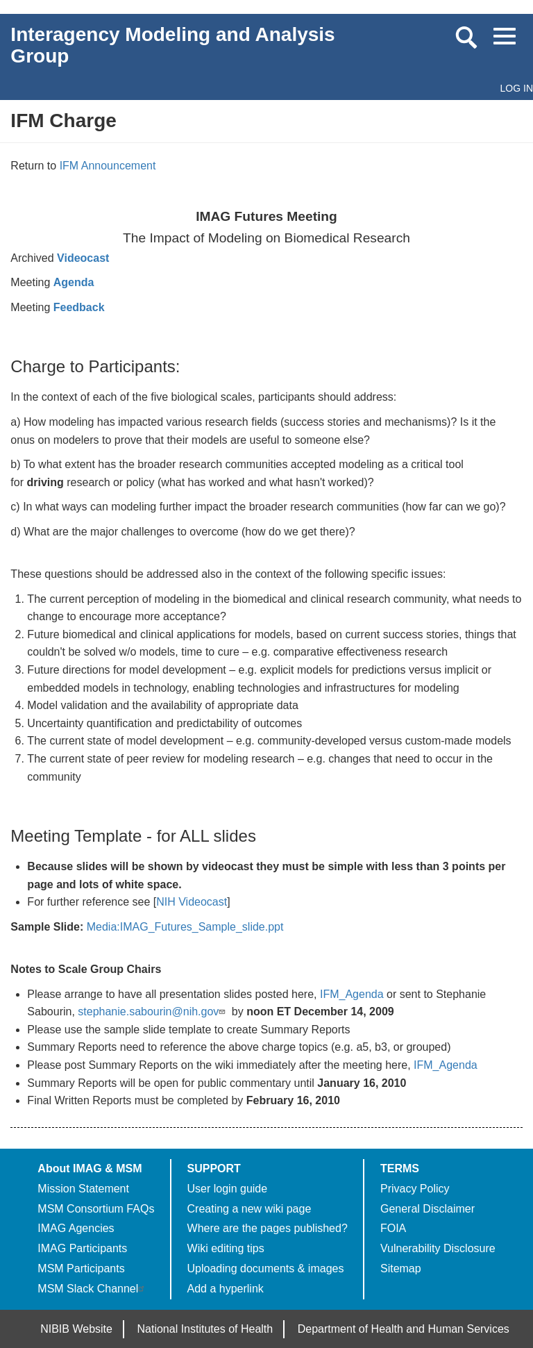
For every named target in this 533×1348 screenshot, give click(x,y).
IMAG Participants (82, 1248)
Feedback (79, 307)
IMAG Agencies (75, 1228)
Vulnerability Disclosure (438, 1248)
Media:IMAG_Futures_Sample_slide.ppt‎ (185, 927)
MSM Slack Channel (92, 1289)
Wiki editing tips (225, 1248)
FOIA (393, 1228)
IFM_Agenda (352, 994)
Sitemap (400, 1268)
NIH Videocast (191, 902)
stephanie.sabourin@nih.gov (153, 1011)
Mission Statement (83, 1189)
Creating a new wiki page (249, 1209)
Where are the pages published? (267, 1228)
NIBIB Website (76, 1329)
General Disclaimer (427, 1209)
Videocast (83, 258)
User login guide (227, 1189)
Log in (516, 88)
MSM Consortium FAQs (95, 1209)
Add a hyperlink (225, 1289)
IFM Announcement (108, 166)
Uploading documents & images (265, 1268)
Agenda (73, 282)
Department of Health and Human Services (403, 1329)
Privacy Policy (415, 1189)
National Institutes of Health (205, 1329)
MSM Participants (80, 1268)
